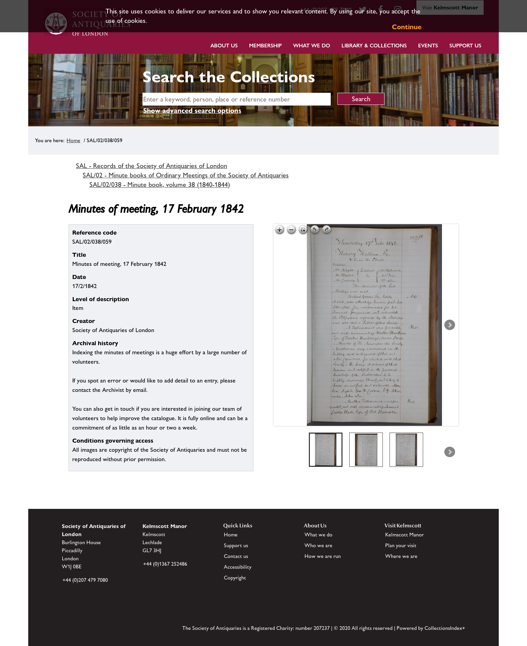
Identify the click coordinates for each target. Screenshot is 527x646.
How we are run (323, 556)
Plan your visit (400, 545)
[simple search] (237, 99)
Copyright (235, 577)
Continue (406, 27)
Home (73, 140)
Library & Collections (374, 45)
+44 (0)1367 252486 (165, 564)
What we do (311, 45)
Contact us (236, 556)
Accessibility (237, 567)
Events (428, 45)
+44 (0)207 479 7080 (85, 580)
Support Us (465, 45)
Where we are (401, 556)
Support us (236, 545)
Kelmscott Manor (404, 534)
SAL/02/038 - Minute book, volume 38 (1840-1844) (159, 184)
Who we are (318, 545)
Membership (265, 45)
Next (449, 325)
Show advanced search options (192, 111)
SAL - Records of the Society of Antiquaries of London (151, 166)
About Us (224, 45)
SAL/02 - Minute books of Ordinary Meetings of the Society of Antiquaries (186, 175)
